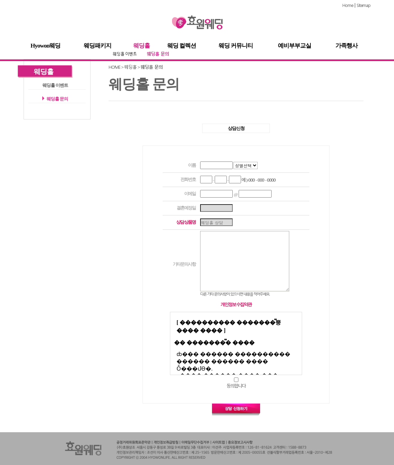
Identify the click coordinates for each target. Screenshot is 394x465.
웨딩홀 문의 (158, 54)
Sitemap (363, 5)
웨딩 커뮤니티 (236, 46)
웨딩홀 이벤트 (125, 54)
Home (347, 5)
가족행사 (346, 46)
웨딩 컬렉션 (181, 46)
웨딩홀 (141, 46)
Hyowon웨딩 (45, 46)
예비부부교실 (294, 46)
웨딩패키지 (97, 46)
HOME (114, 67)
